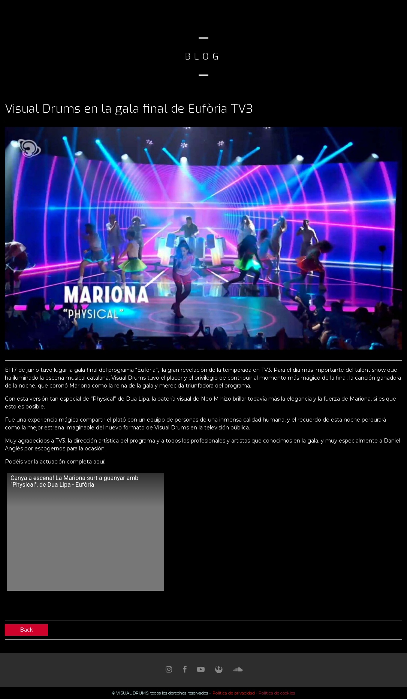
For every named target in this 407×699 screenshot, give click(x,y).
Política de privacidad (234, 693)
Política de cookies (277, 693)
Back (26, 629)
